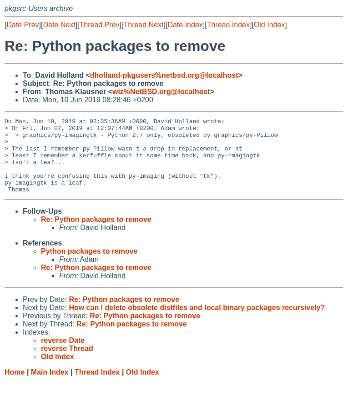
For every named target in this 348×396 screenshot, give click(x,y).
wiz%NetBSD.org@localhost (161, 91)
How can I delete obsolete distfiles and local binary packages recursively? (197, 322)
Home (15, 387)
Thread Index (228, 25)
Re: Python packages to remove (96, 234)
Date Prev (22, 25)
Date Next (59, 25)
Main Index (50, 387)
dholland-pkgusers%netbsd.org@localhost (164, 75)
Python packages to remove (89, 266)
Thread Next (143, 25)
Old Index (269, 25)
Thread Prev (100, 25)
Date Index (184, 25)
